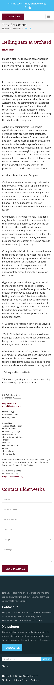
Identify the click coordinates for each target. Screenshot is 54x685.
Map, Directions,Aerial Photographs (11, 405)
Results (29, 28)
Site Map (6, 680)
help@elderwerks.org (35, 3)
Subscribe (13, 647)
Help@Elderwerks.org (12, 476)
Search (17, 28)
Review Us (35, 680)
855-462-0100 (15, 3)
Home (5, 28)
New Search (8, 49)
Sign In (5, 666)
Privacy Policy (20, 680)
